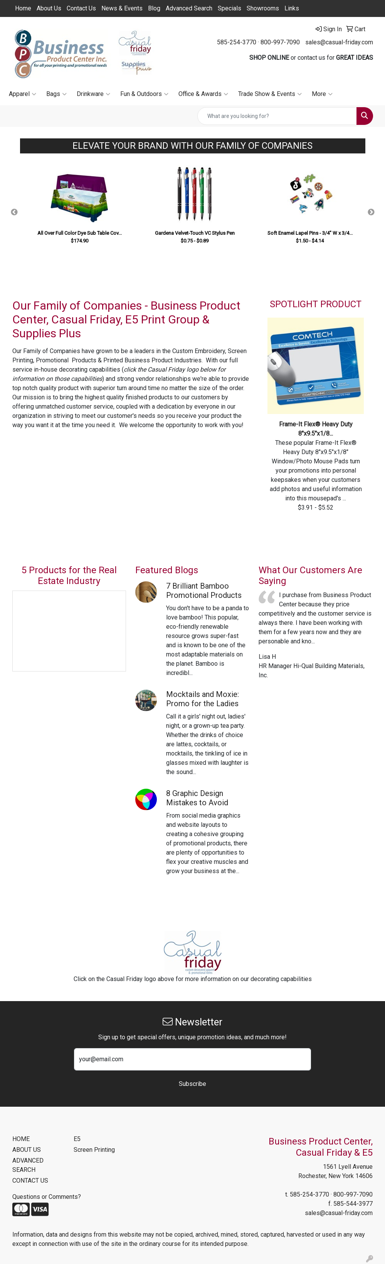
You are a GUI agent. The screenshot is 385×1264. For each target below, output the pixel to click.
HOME (21, 1139)
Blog (154, 8)
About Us (49, 8)
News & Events (122, 8)
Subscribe (192, 1083)
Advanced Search (189, 8)
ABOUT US (26, 1149)
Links (291, 8)
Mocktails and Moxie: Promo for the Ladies (202, 699)
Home (23, 8)
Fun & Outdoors (144, 94)
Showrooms (263, 8)
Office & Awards (203, 94)
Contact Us (81, 8)
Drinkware (93, 94)
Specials (229, 8)
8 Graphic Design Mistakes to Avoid (197, 798)
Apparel (22, 94)
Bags (56, 94)
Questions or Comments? (46, 1196)
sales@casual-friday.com (339, 42)
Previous (14, 212)
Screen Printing (94, 1149)
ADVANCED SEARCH (28, 1165)
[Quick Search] (277, 116)
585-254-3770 (236, 42)
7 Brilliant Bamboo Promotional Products (204, 590)
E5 (77, 1139)
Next (371, 212)
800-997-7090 (280, 42)
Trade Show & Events (270, 94)
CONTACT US (30, 1180)
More (322, 94)
